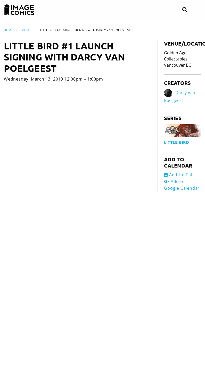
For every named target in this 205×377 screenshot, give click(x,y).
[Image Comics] (19, 10)
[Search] (185, 10)
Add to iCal (178, 175)
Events (25, 30)
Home (8, 30)
